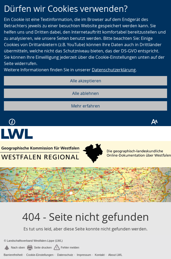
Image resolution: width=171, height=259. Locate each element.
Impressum (84, 254)
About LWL (115, 254)
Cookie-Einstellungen (39, 254)
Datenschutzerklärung (114, 70)
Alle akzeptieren (85, 81)
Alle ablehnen (85, 93)
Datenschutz (65, 254)
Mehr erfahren (85, 106)
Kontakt (99, 254)
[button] (13, 184)
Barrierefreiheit (13, 254)
